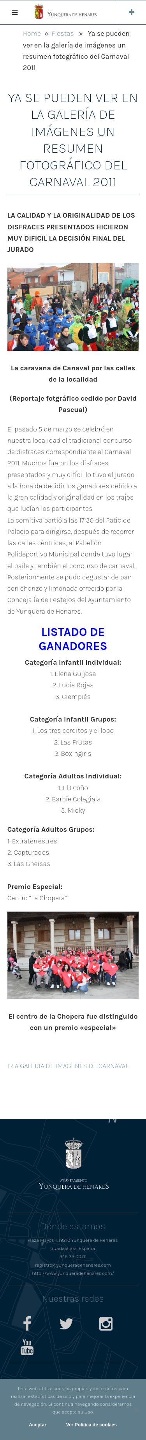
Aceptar (37, 1425)
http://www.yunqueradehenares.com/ (73, 1273)
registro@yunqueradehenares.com (73, 1265)
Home (32, 33)
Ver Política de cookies (91, 1425)
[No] (136, 1410)
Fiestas (63, 33)
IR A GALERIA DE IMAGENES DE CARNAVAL (67, 1066)
